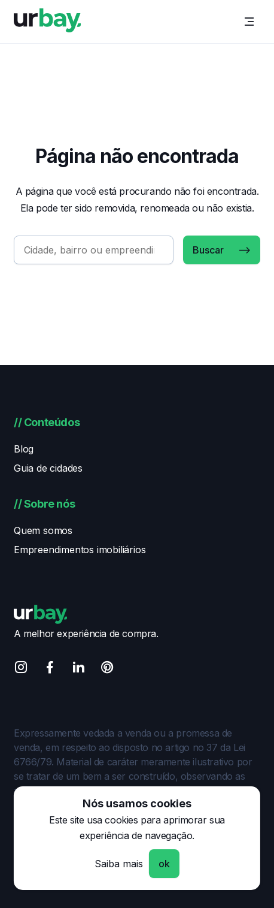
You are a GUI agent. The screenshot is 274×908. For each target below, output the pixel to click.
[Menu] (249, 21)
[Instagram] (21, 669)
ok (164, 864)
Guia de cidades (48, 468)
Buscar (208, 250)
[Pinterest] (107, 669)
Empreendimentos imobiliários (79, 550)
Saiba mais (119, 864)
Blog (24, 449)
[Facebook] (49, 669)
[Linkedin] (78, 669)
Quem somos (43, 530)
